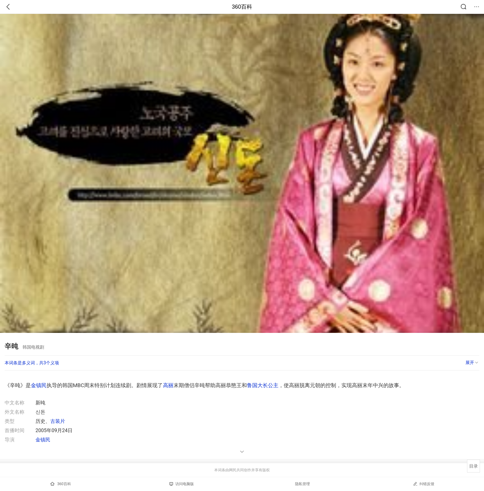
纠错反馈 (423, 483)
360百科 (242, 7)
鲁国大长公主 (262, 385)
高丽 (168, 385)
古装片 (57, 421)
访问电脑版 (181, 484)
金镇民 (39, 385)
